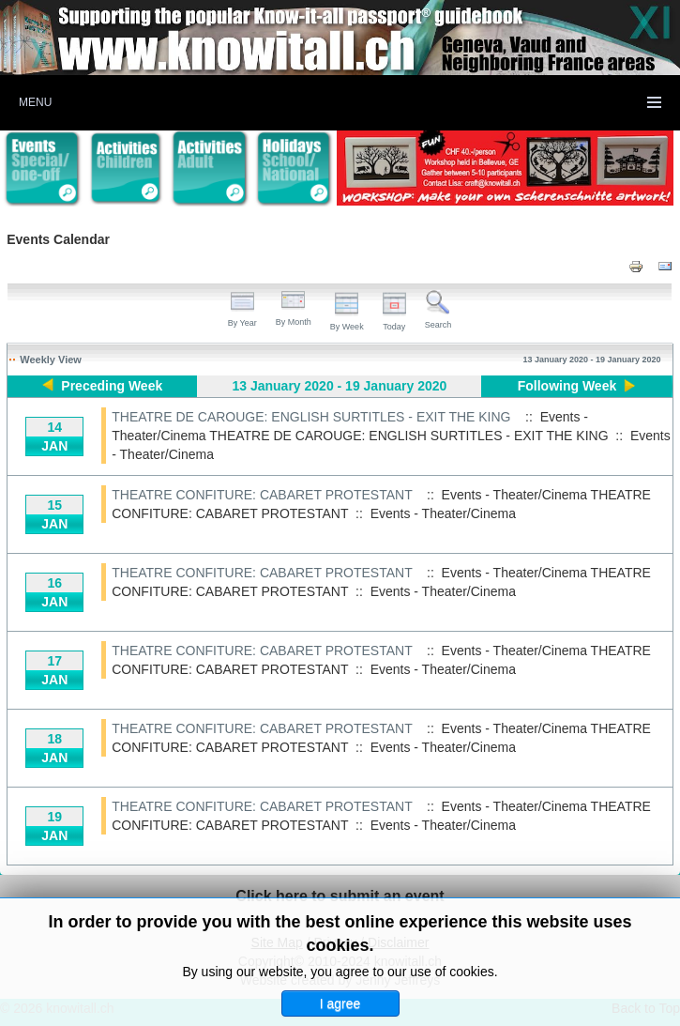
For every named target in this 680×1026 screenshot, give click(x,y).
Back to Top (646, 1008)
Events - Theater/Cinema (443, 513)
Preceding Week (111, 385)
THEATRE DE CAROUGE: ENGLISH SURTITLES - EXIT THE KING (311, 416)
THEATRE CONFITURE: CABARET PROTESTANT (262, 494)
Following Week (567, 385)
